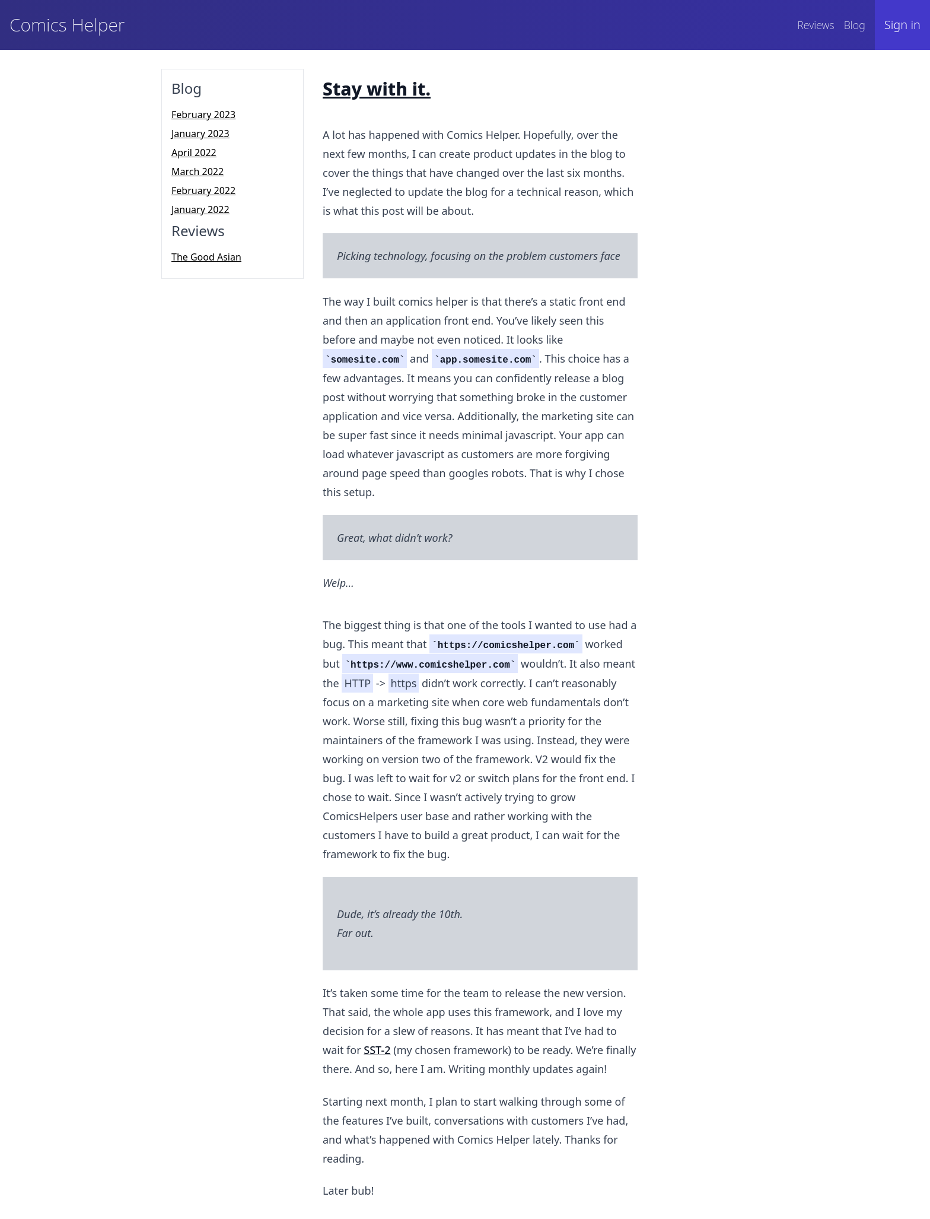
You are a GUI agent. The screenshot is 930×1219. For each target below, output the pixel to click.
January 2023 (200, 133)
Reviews (815, 25)
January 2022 (200, 209)
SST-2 (377, 1050)
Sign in (902, 25)
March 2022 (197, 171)
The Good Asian (206, 257)
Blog (854, 25)
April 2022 (193, 152)
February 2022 (203, 190)
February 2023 (203, 114)
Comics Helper (67, 24)
